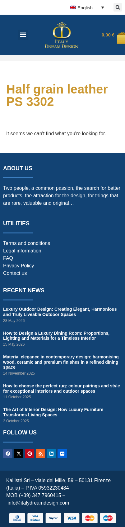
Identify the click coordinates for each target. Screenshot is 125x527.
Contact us (15, 273)
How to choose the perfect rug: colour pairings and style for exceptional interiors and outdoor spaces (61, 388)
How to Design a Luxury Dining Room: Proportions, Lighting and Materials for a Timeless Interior (56, 336)
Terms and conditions (26, 243)
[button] (117, 7)
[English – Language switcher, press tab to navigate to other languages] (87, 7)
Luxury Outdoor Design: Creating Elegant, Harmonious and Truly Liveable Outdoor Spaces (60, 312)
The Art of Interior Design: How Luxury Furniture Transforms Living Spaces (53, 412)
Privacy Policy (18, 265)
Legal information (22, 250)
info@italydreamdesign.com (38, 502)
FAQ (8, 258)
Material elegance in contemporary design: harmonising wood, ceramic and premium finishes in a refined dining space (61, 362)
